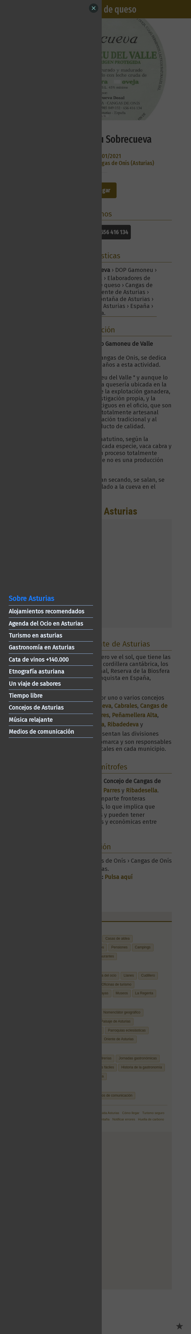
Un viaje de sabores (35, 683)
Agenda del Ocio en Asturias (46, 623)
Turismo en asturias (35, 635)
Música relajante (31, 719)
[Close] (93, 8)
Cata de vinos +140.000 (39, 659)
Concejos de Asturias (36, 707)
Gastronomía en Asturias (41, 647)
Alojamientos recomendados (46, 611)
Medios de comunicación (41, 731)
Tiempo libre (25, 695)
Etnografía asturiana (36, 671)
